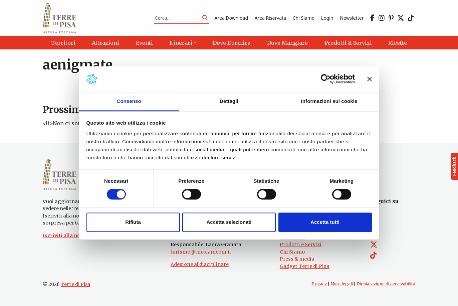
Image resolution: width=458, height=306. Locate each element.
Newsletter (352, 18)
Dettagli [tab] (229, 101)
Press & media (297, 259)
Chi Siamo (303, 18)
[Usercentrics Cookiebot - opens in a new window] (325, 79)
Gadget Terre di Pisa (304, 266)
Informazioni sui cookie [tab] (329, 101)
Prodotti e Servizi (300, 245)
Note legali (341, 283)
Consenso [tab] (129, 101)
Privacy (319, 283)
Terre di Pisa (75, 284)
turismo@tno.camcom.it (201, 252)
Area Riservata (270, 18)
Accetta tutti (324, 222)
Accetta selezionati (228, 222)
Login (327, 18)
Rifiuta (133, 222)
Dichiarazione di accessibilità (386, 283)
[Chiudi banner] (369, 79)
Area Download (231, 18)
